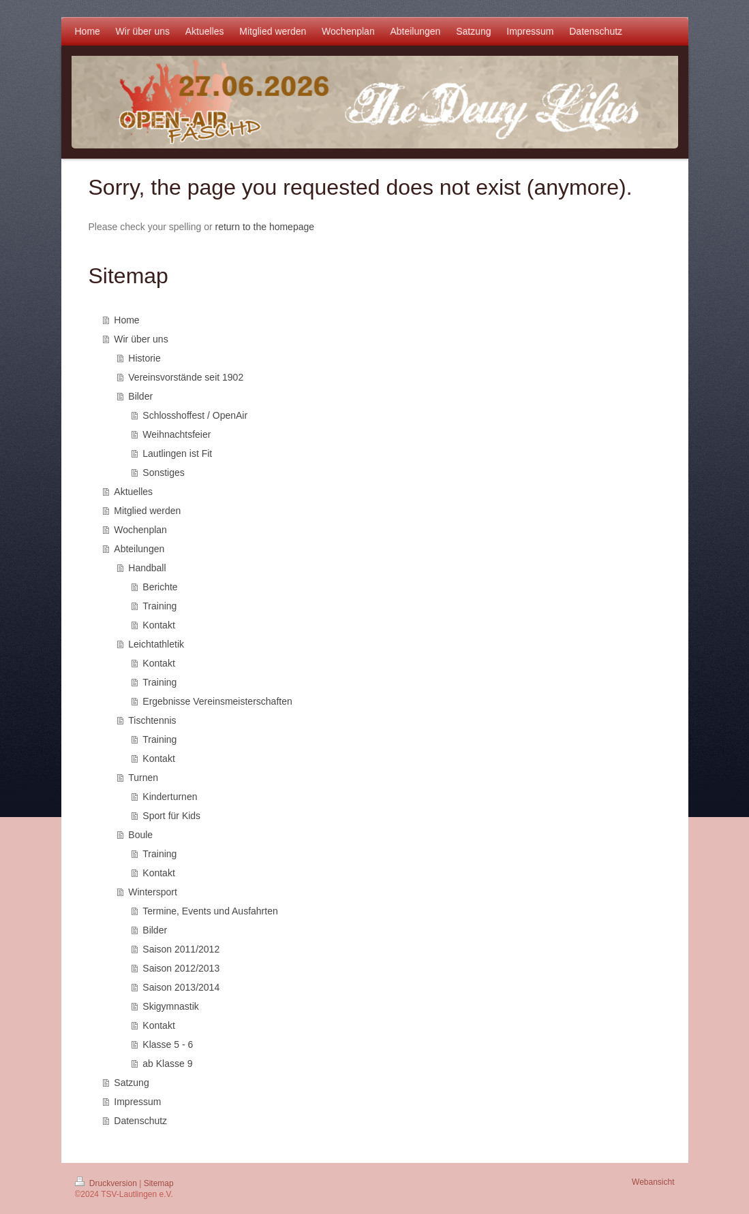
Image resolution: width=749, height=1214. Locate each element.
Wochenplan (140, 529)
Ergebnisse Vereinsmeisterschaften (217, 701)
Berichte (159, 586)
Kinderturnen (169, 796)
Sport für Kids (171, 815)
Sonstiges (163, 472)
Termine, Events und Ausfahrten (209, 911)
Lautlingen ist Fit (177, 453)
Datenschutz (140, 1120)
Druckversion (107, 1183)
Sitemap (159, 1183)
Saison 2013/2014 (180, 987)
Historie (144, 358)
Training (159, 606)
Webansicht (653, 1182)
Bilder (140, 396)
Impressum (137, 1101)
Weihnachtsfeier (176, 434)
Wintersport (152, 891)
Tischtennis (152, 720)
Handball (147, 567)
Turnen (143, 777)
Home (126, 320)
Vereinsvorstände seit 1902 (185, 377)
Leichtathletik (156, 644)
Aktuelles (133, 491)
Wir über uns (141, 339)
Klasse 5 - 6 (167, 1044)
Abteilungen (139, 548)
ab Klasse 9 (167, 1063)
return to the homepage (265, 226)
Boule (140, 834)
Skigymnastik (170, 1006)
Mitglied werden (147, 510)
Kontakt (158, 625)
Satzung (131, 1082)
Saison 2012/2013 (180, 968)
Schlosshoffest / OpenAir (194, 415)
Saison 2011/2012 (180, 949)
